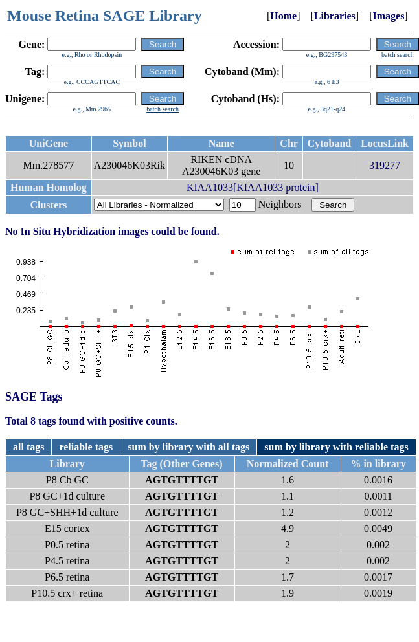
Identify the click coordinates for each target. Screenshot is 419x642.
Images (388, 15)
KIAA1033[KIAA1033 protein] (253, 187)
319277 (384, 165)
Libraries (335, 15)
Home (283, 15)
